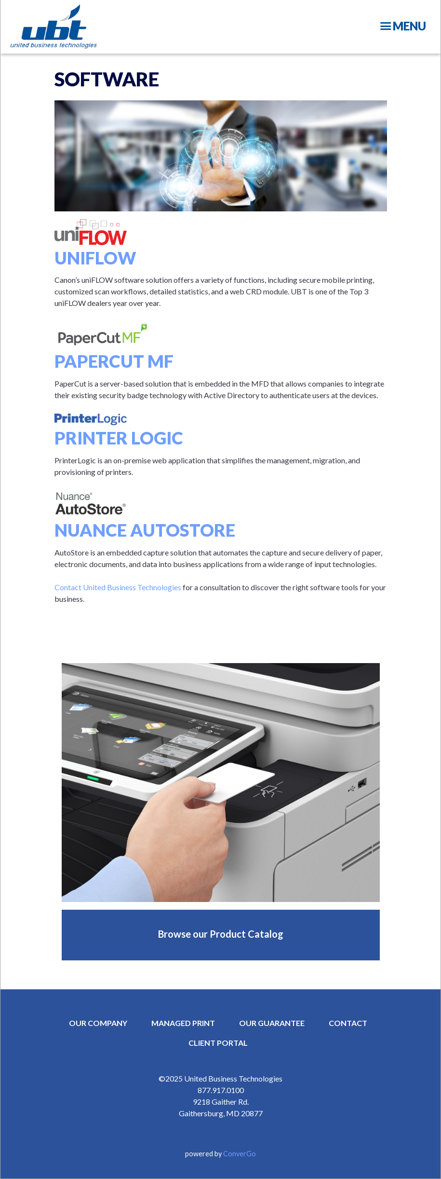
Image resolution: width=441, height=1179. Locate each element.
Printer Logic (118, 437)
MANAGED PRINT (183, 1022)
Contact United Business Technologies (117, 587)
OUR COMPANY (98, 1022)
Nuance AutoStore (144, 530)
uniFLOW (95, 257)
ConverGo (239, 1154)
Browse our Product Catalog (220, 934)
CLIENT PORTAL (218, 1042)
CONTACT (348, 1022)
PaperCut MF (114, 361)
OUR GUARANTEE (272, 1022)
